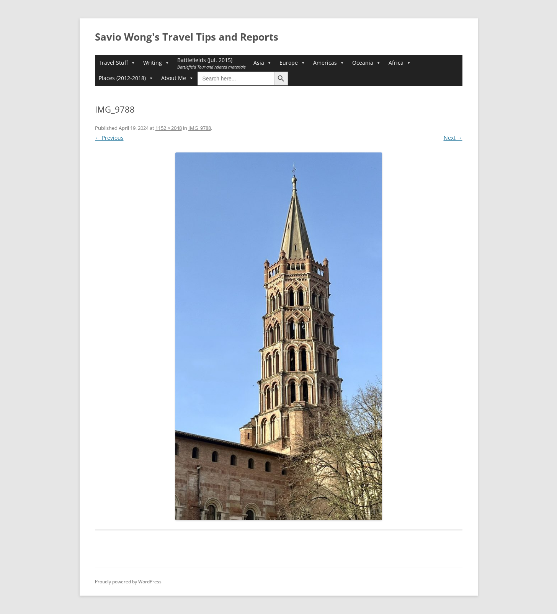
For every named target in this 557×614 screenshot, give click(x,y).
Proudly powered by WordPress (128, 581)
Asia (262, 62)
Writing (156, 62)
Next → (453, 137)
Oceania (366, 62)
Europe (292, 62)
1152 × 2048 (168, 127)
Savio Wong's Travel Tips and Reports (186, 37)
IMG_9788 (199, 127)
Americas (329, 62)
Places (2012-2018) (126, 78)
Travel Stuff (117, 62)
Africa (400, 62)
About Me (177, 78)
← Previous (109, 137)
